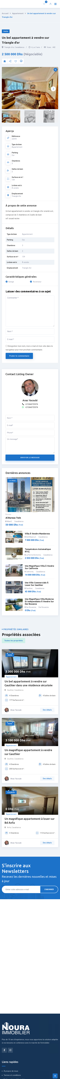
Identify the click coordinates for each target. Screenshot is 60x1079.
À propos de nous (11, 1071)
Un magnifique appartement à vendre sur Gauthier (28, 752)
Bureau (8, 514)
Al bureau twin (13, 518)
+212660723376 (30, 404)
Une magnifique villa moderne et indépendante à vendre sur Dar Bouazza (39, 601)
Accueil (5, 13)
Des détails (47, 710)
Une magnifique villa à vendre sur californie (39, 567)
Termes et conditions (12, 1075)
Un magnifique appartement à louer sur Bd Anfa (29, 820)
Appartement (18, 13)
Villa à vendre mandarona (37, 534)
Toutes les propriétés (13, 640)
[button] (53, 88)
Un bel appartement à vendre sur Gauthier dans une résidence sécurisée (29, 683)
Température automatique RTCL (38, 550)
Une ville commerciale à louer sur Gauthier (36, 584)
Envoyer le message (30, 457)
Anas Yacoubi (30, 400)
